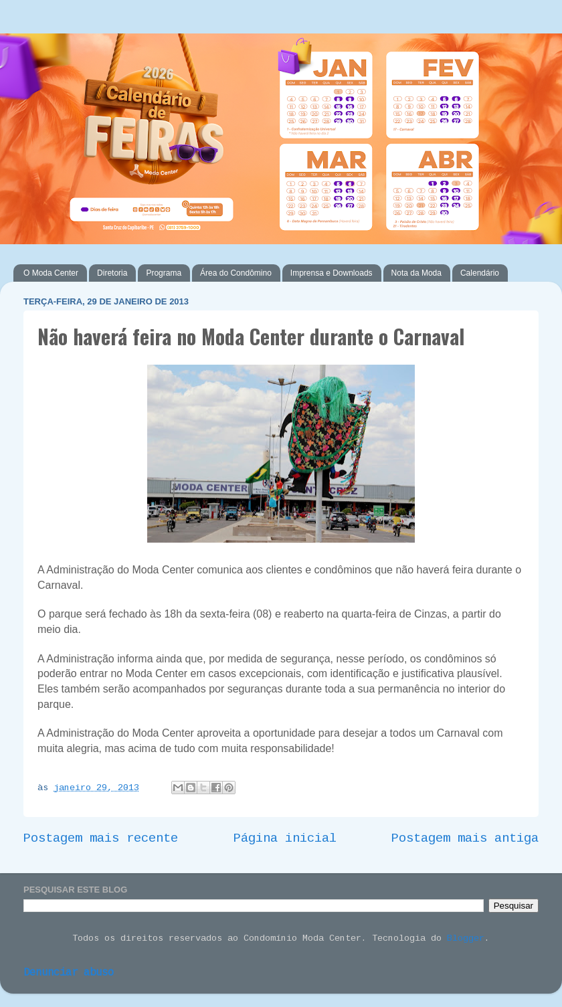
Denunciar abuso (68, 973)
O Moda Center (50, 273)
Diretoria (112, 273)
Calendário (479, 273)
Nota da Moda (416, 273)
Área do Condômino (236, 273)
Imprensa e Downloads (331, 273)
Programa (163, 273)
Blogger (465, 938)
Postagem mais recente (100, 838)
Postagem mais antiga (465, 838)
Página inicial (285, 838)
